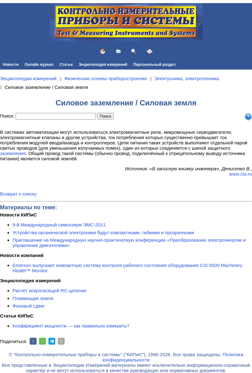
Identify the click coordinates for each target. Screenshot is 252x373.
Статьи (66, 64)
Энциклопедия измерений (103, 64)
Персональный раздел (154, 64)
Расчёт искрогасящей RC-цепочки (49, 290)
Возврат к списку (18, 193)
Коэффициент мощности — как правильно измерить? (70, 325)
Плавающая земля (32, 298)
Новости (11, 64)
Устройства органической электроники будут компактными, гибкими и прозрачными (103, 232)
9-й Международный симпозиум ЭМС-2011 (59, 224)
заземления (13, 153)
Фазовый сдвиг (28, 305)
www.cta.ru (240, 174)
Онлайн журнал (39, 64)
